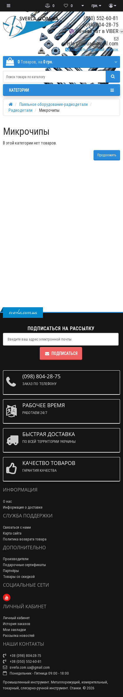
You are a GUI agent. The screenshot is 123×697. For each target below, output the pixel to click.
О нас (7, 501)
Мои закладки (14, 629)
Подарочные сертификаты (24, 564)
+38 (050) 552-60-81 (22, 661)
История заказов (16, 623)
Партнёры (11, 570)
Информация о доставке (22, 507)
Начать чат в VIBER (93, 31)
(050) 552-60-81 (101, 18)
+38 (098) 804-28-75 (22, 655)
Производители (16, 558)
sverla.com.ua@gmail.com (89, 41)
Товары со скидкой (19, 576)
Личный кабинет (16, 617)
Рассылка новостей (18, 635)
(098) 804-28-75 (100, 24)
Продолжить (106, 155)
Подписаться (60, 353)
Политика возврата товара (24, 539)
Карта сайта (12, 533)
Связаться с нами (17, 527)
